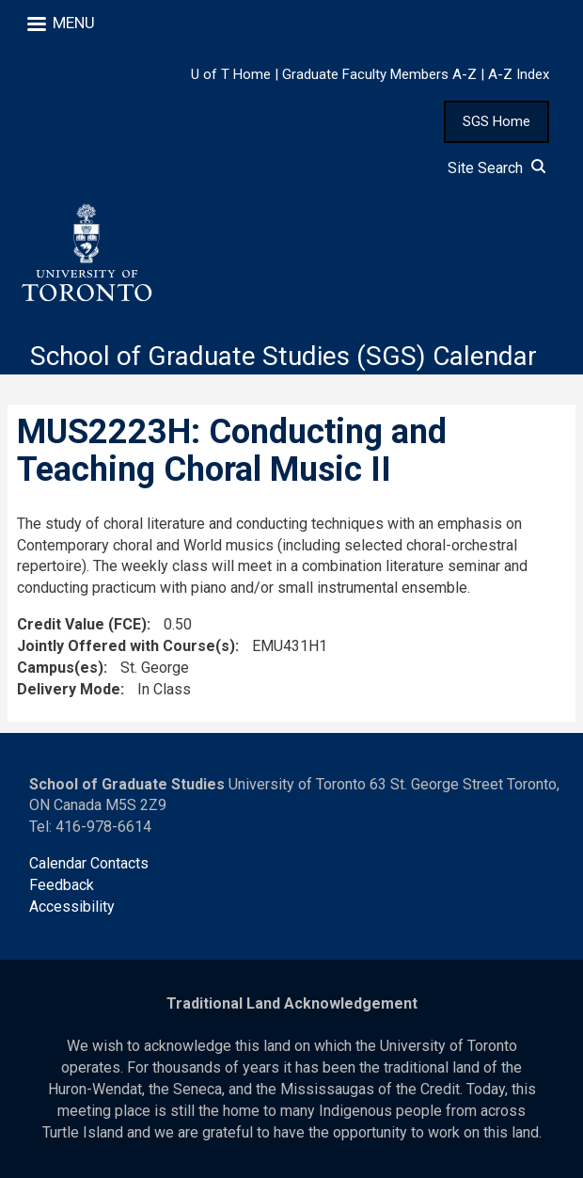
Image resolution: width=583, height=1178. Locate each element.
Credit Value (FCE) (82, 624)
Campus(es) (60, 668)
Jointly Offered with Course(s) (126, 646)
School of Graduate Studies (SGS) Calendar (283, 356)
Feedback (61, 885)
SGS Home (496, 121)
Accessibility (72, 906)
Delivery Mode (68, 689)
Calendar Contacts (89, 863)
